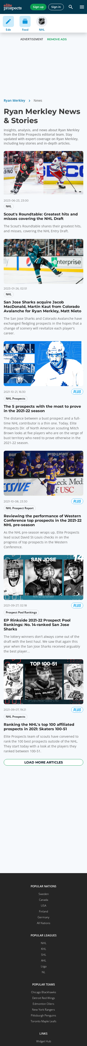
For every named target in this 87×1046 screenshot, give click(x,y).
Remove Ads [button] (57, 39)
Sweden (44, 894)
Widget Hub (43, 1041)
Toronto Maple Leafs (43, 1021)
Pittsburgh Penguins (43, 1015)
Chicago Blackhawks (43, 992)
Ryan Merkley (14, 100)
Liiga (43, 966)
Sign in (56, 7)
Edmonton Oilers (43, 1004)
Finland (43, 911)
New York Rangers (43, 1010)
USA (43, 906)
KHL (43, 949)
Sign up (38, 7)
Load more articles (43, 762)
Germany (43, 917)
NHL (43, 943)
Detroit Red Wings (43, 998)
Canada (43, 900)
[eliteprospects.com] (13, 7)
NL (43, 972)
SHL (43, 955)
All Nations (43, 923)
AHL (43, 960)
